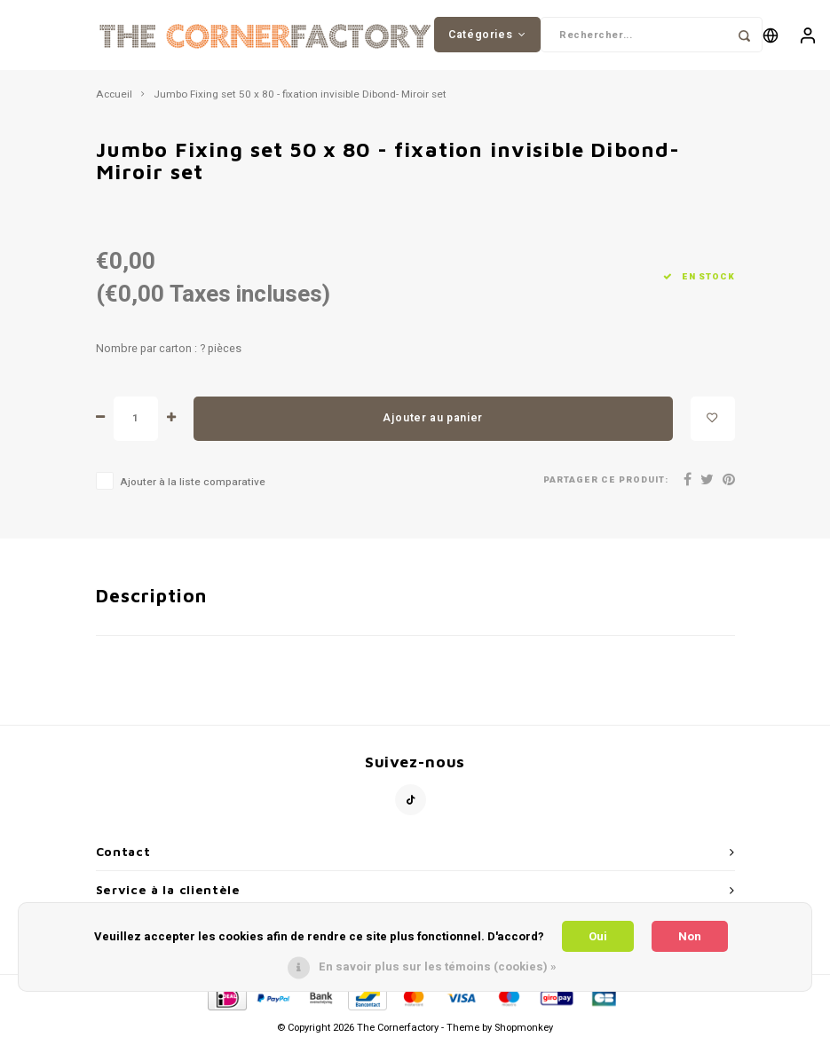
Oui (598, 936)
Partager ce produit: (605, 481)
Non (689, 936)
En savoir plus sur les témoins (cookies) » (438, 966)
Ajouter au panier (433, 419)
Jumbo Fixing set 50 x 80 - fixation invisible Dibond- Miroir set (300, 96)
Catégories (487, 35)
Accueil (114, 96)
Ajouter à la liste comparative (192, 483)
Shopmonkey (523, 1028)
